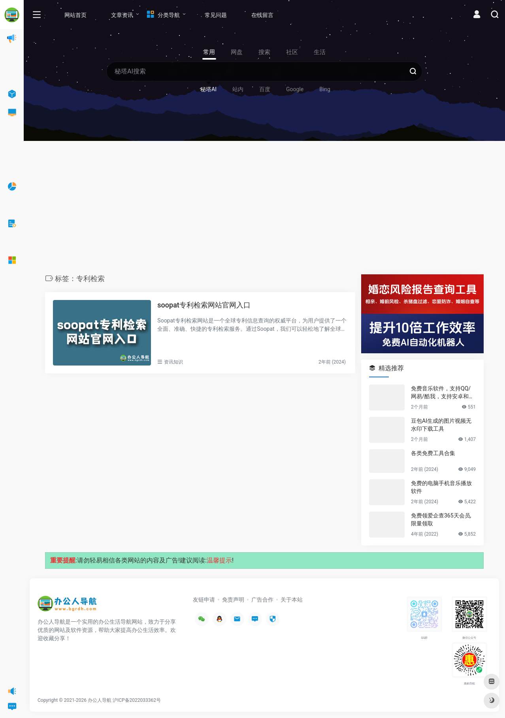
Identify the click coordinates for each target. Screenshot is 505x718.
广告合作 (262, 599)
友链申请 (204, 599)
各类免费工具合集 (433, 453)
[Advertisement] (264, 209)
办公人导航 (99, 700)
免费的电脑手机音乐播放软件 (441, 487)
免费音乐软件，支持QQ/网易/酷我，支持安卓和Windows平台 (443, 392)
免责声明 (233, 599)
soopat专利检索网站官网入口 (204, 305)
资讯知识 (173, 362)
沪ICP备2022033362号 (137, 700)
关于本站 (292, 599)
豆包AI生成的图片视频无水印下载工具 (441, 425)
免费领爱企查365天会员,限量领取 (441, 519)
